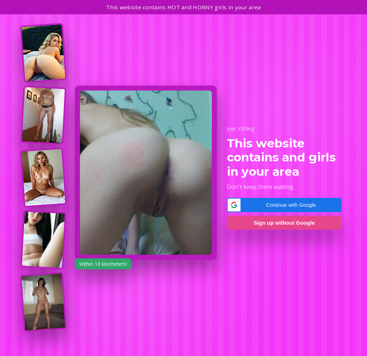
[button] (284, 205)
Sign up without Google (284, 223)
